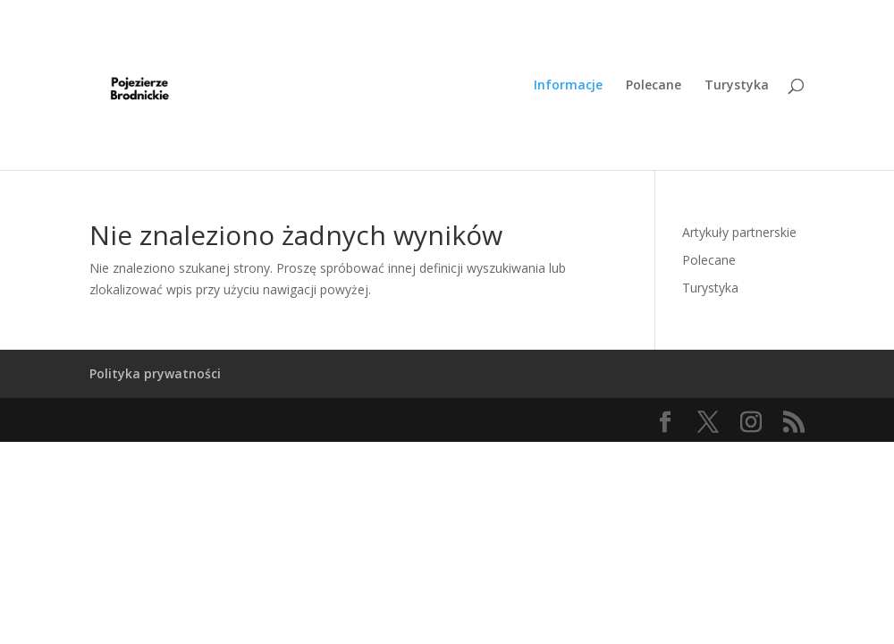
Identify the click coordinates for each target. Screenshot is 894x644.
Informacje (568, 86)
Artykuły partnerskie (739, 232)
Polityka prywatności (155, 373)
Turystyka (736, 86)
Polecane (653, 86)
